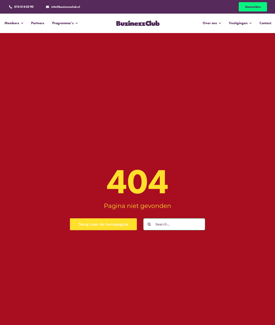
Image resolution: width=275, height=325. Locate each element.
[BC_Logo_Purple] (138, 20)
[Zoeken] (149, 224)
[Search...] (174, 224)
